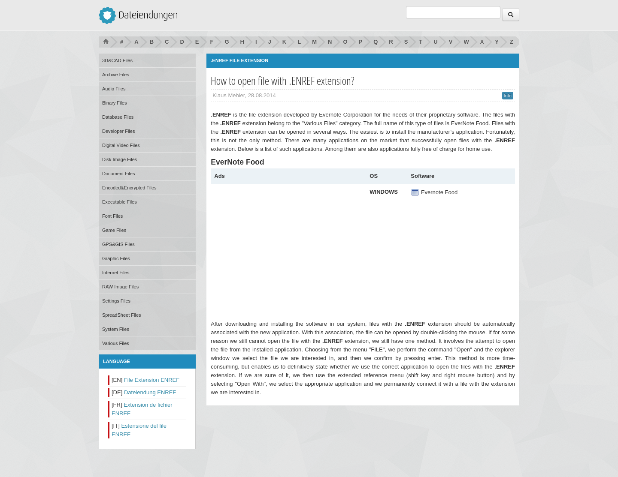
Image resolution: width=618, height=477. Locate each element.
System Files (115, 329)
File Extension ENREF (151, 380)
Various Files (115, 343)
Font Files (112, 216)
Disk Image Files (119, 159)
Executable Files (119, 201)
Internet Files (116, 272)
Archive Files (115, 74)
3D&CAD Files (117, 60)
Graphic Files (116, 258)
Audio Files (113, 88)
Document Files (118, 173)
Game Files (114, 230)
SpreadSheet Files (121, 315)
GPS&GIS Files (118, 244)
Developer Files (118, 131)
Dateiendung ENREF (150, 392)
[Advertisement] (286, 248)
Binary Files (114, 102)
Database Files (117, 117)
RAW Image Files (120, 286)
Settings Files (116, 300)
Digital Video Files (121, 145)
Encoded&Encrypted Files (129, 187)
